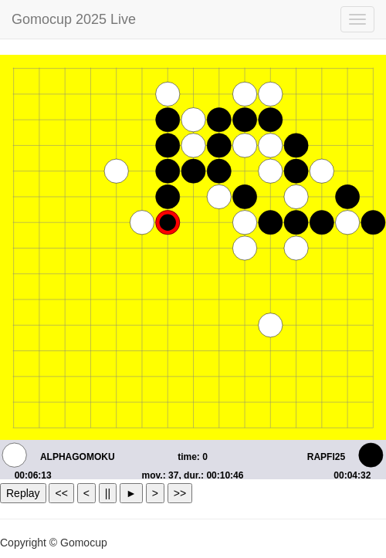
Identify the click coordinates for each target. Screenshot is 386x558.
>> (180, 493)
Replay (23, 493)
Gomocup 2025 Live (74, 19)
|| (107, 493)
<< (61, 493)
